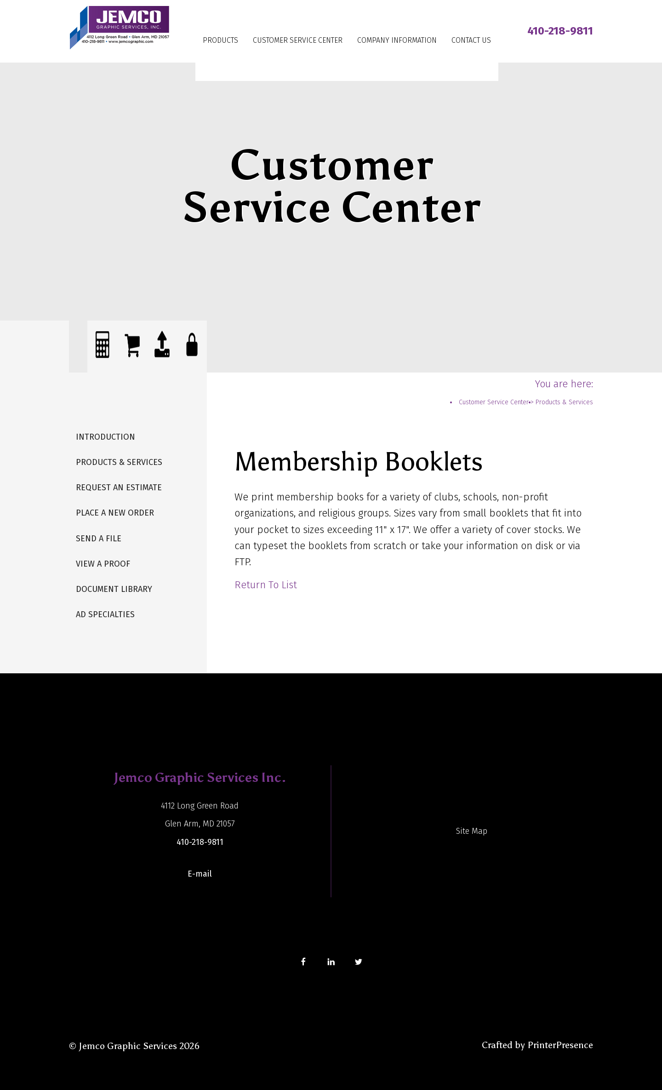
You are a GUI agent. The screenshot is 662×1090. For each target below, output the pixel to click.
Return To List (265, 585)
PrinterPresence (560, 1044)
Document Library (114, 589)
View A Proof (103, 564)
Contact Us (471, 40)
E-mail (200, 874)
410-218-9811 (560, 30)
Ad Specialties (105, 614)
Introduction (105, 437)
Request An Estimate (119, 487)
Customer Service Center (297, 40)
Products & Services (119, 462)
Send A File (98, 539)
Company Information (397, 40)
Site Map (471, 831)
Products (220, 40)
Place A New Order (115, 513)
